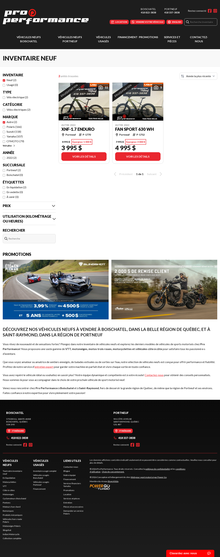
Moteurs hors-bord (11, 506)
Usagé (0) (12, 84)
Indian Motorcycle (11, 534)
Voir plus (9, 145)
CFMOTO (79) (15, 141)
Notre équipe (69, 475)
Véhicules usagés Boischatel (41, 476)
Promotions (148, 37)
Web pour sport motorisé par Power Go (149, 477)
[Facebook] (210, 11)
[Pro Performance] (46, 16)
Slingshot (7, 530)
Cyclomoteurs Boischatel (14, 498)
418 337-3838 (172, 12)
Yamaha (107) (15, 136)
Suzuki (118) (14, 131)
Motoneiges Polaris (12, 526)
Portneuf (170, 9)
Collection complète (12, 538)
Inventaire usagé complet (44, 471)
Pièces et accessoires (73, 506)
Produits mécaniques (13, 515)
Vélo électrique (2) (17, 97)
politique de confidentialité (157, 469)
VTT (5, 486)
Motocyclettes (9, 482)
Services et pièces (71, 498)
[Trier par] (198, 76)
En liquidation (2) (16, 187)
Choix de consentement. (113, 471)
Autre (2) (12, 122)
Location (67, 494)
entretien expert (44, 366)
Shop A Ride (113, 481)
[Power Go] (128, 487)
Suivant (155, 174)
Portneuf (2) (14, 170)
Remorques (8, 511)
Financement (128, 37)
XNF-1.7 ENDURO (78, 129)
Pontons (6, 502)
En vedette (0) (15, 192)
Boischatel (148, 9)
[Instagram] (215, 11)
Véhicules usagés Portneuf (41, 483)
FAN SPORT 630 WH (134, 129)
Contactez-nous (154, 375)
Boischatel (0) (15, 174)
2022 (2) (11, 157)
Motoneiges (8, 494)
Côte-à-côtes (9, 490)
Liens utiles (72, 460)
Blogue (66, 471)
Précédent (123, 174)
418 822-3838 (148, 12)
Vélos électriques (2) (18, 109)
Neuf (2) (11, 80)
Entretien (67, 502)
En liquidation (9, 478)
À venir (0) (13, 196)
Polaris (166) (14, 126)
